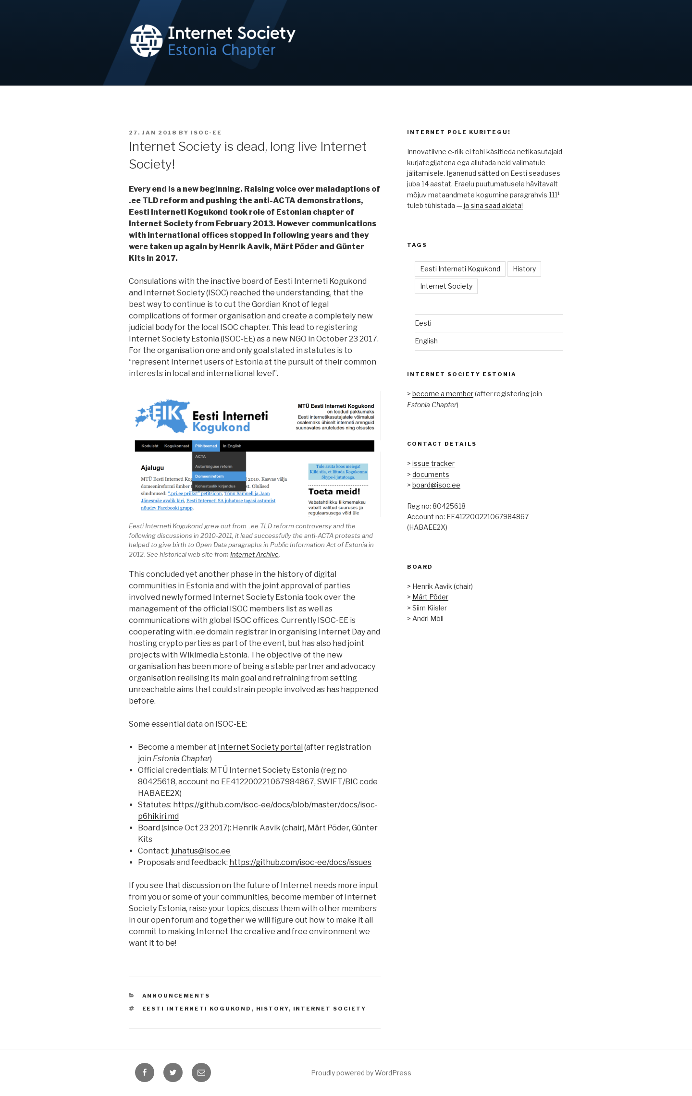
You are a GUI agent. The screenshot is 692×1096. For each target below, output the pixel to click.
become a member (442, 394)
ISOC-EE (206, 132)
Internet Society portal (260, 747)
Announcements (176, 995)
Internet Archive (254, 554)
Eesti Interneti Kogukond (197, 1008)
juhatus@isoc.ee (201, 850)
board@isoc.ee (436, 485)
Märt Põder (430, 597)
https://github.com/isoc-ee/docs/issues (300, 862)
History (272, 1008)
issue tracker (433, 463)
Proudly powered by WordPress (361, 1073)
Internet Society (330, 1008)
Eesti (423, 323)
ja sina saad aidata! (493, 205)
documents (430, 474)
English (426, 341)
